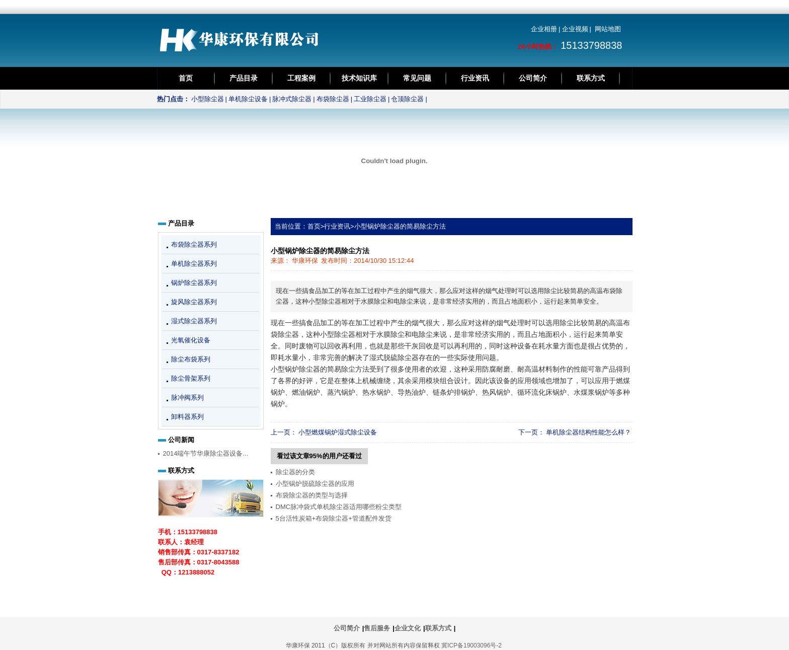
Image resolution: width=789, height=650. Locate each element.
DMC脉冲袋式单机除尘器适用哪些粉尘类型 (339, 507)
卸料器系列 (187, 416)
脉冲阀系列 (187, 397)
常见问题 (417, 78)
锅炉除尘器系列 (194, 282)
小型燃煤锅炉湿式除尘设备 (337, 432)
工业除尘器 (370, 99)
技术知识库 (359, 78)
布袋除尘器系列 (194, 244)
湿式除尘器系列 (194, 321)
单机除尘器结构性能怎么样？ (588, 432)
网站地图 (608, 29)
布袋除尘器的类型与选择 (312, 495)
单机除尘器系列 (194, 263)
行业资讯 (475, 78)
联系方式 (591, 78)
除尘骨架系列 (190, 378)
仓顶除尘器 (407, 99)
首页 (186, 78)
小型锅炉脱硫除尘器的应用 (315, 483)
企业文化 (408, 628)
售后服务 (377, 628)
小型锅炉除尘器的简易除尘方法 (400, 226)
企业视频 (575, 29)
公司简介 (533, 78)
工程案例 (301, 78)
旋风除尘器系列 (194, 302)
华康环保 (305, 260)
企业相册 (544, 29)
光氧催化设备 (190, 340)
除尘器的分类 (295, 472)
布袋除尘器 (333, 99)
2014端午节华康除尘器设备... (206, 453)
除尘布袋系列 (190, 359)
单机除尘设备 (248, 99)
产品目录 (243, 78)
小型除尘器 (207, 99)
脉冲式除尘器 (291, 99)
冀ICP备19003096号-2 (471, 645)
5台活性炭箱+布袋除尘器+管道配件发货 (333, 518)
